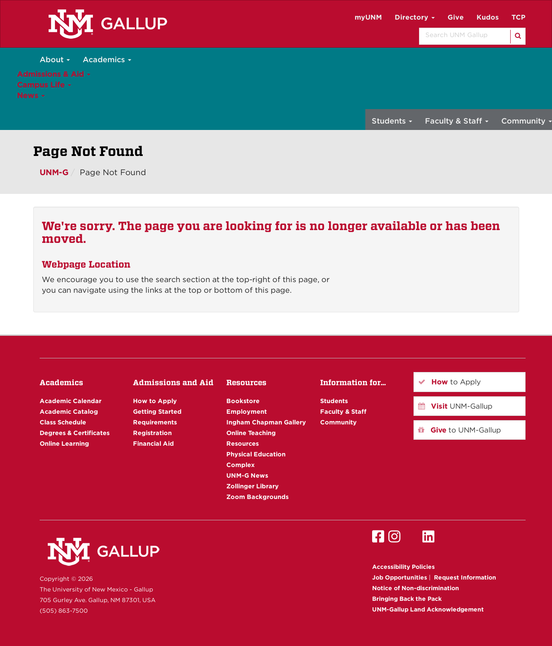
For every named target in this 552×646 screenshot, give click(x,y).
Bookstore (243, 400)
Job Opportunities (399, 577)
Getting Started (157, 411)
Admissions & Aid (53, 73)
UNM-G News (247, 475)
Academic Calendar (70, 400)
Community (338, 422)
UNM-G (54, 172)
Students (392, 120)
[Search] (517, 36)
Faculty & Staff (456, 120)
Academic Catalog (69, 411)
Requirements (155, 422)
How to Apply (155, 400)
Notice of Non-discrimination (415, 588)
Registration (152, 432)
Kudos (488, 17)
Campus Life (44, 84)
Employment (246, 411)
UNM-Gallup (455, 406)
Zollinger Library (252, 486)
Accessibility (403, 566)
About (55, 59)
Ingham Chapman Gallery (266, 422)
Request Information (465, 577)
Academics (107, 59)
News (31, 95)
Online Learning (64, 443)
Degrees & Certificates (75, 432)
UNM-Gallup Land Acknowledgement (428, 609)
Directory (415, 17)
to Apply (449, 382)
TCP (519, 17)
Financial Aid (153, 443)
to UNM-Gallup (459, 430)
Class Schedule (63, 422)
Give (456, 17)
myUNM (368, 17)
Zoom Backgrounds (257, 496)
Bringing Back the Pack (407, 598)
